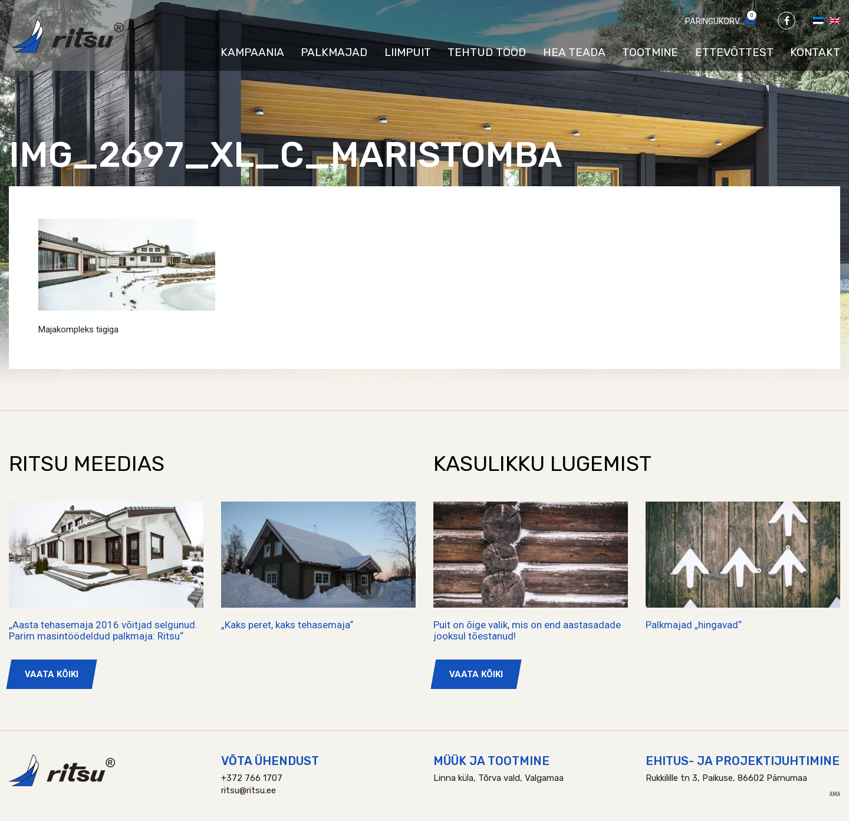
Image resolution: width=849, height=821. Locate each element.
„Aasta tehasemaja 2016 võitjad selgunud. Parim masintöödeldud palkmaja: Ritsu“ (103, 630)
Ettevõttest (734, 52)
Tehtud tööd (486, 52)
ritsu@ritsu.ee (248, 790)
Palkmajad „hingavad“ (694, 625)
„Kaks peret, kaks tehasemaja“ (287, 625)
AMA (835, 794)
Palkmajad (334, 52)
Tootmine (650, 52)
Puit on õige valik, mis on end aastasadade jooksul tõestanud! (527, 630)
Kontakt (815, 52)
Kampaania (252, 52)
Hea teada (574, 52)
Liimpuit (407, 52)
